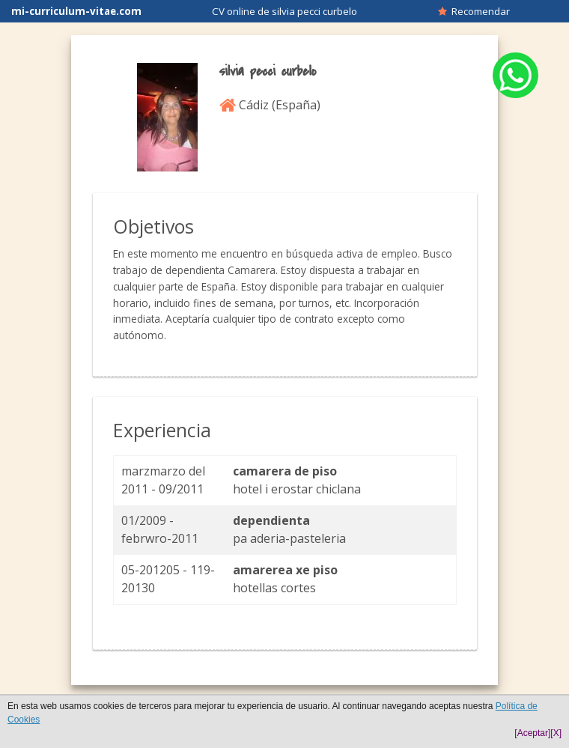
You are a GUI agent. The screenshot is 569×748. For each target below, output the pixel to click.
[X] (556, 733)
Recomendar (474, 11)
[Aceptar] (532, 733)
